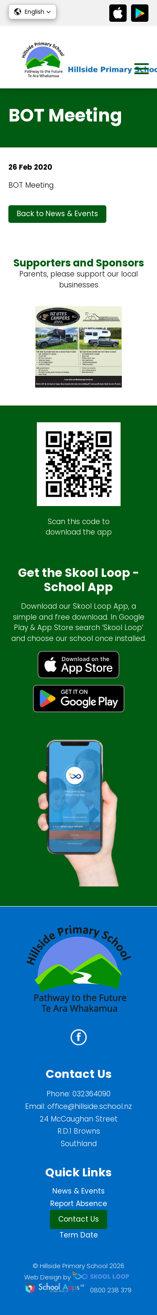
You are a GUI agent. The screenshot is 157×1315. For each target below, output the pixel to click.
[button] (32, 12)
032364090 (91, 1094)
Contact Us (78, 1219)
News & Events (78, 1191)
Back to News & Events (57, 214)
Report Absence (78, 1204)
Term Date (78, 1235)
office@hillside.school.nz (89, 1106)
